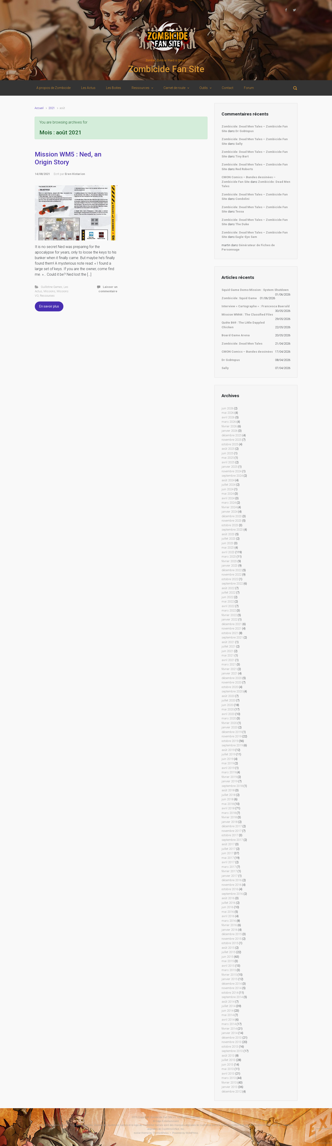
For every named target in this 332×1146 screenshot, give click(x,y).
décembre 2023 (232, 516)
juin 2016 (227, 907)
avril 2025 (228, 462)
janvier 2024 (229, 511)
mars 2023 (229, 556)
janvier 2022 (229, 619)
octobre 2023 (230, 525)
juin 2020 (227, 705)
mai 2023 (228, 547)
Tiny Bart (242, 156)
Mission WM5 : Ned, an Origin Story (68, 158)
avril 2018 (228, 808)
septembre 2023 (232, 529)
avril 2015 (228, 965)
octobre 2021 (230, 633)
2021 (51, 108)
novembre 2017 (231, 831)
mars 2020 (229, 718)
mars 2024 (229, 502)
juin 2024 (227, 489)
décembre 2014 (232, 983)
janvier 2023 (229, 565)
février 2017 (229, 871)
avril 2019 (228, 768)
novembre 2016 (231, 884)
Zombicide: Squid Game (239, 298)
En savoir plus (49, 306)
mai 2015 (228, 961)
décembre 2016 (232, 880)
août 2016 (228, 898)
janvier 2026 (229, 430)
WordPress (192, 1132)
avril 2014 (228, 1019)
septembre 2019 (232, 745)
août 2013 (228, 1055)
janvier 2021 (229, 673)
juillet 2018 (228, 795)
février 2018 (229, 817)
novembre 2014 (231, 988)
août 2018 (228, 790)
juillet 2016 (228, 902)
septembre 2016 (232, 893)
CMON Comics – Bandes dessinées (247, 351)
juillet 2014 (228, 1006)
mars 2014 (229, 1024)
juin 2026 (227, 408)
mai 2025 (228, 457)
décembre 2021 (232, 624)
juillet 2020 (228, 700)
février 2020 (229, 723)
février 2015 (229, 974)
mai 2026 (228, 412)
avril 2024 (228, 498)
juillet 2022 (228, 592)
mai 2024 (228, 493)
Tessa (239, 211)
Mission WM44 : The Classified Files (247, 314)
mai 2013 (228, 1069)
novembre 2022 (231, 574)
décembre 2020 (232, 678)
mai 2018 (228, 804)
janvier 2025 (229, 466)
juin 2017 (227, 853)
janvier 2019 (229, 781)
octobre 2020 (230, 687)
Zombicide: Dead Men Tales (242, 343)
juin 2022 (227, 597)
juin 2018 (227, 799)
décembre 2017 (232, 826)
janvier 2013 (229, 1087)
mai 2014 (228, 1015)
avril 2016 (228, 916)
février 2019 (229, 777)
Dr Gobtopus (244, 131)
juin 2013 (227, 1064)
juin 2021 (227, 651)
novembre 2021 (231, 628)
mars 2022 (229, 610)
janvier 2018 (229, 822)
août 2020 (228, 696)
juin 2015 (227, 956)
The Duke (242, 224)
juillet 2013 (228, 1060)
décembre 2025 (232, 435)
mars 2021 (229, 664)
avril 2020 (228, 714)
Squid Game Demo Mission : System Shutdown (255, 290)
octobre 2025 (230, 444)
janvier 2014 (229, 1033)
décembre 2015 (232, 934)
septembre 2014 (232, 997)
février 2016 (229, 925)
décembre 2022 (232, 570)
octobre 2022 (230, 579)
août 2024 (228, 480)
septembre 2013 (232, 1051)
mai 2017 (228, 858)
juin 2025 (227, 453)
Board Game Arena (236, 335)
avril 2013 (228, 1073)
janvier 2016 (229, 929)
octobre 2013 (230, 1046)
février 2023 (229, 561)
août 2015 (228, 947)
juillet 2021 (228, 646)
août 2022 (228, 588)
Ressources (47, 295)
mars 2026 (229, 421)
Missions (49, 291)
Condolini (242, 199)
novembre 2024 (231, 471)
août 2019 (228, 750)
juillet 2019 (228, 754)
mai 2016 (228, 911)
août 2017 (228, 844)
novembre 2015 (231, 938)
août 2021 (228, 642)
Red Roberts (244, 169)
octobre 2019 (230, 741)
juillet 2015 (228, 952)
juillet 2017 (228, 849)
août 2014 (228, 1001)
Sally (239, 143)
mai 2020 (228, 709)
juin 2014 (227, 1010)
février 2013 (229, 1082)
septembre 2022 (232, 583)
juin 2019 (227, 759)
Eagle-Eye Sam (246, 237)
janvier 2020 (229, 727)
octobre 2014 (230, 992)
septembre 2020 (232, 691)
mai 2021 (228, 655)
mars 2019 (229, 772)
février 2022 (229, 615)
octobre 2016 (230, 889)
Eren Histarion (75, 174)
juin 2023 (227, 543)
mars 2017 (229, 866)
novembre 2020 (231, 682)
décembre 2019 (232, 732)
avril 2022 (228, 606)
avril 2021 (228, 660)
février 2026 (229, 426)
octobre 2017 (230, 835)
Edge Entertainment (167, 1121)
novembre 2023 (231, 520)
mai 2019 (228, 763)
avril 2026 (228, 417)
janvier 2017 (229, 875)
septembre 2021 (232, 637)
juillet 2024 (228, 484)
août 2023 (228, 534)
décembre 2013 (232, 1037)
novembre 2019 (231, 736)
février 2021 (229, 669)
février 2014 (229, 1028)
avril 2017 (228, 862)
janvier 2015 (229, 979)
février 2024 (229, 507)
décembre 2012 (232, 1091)
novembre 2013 (231, 1042)
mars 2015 (229, 970)
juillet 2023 (228, 538)
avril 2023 (228, 552)
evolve (137, 1132)
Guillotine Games (51, 287)
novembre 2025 (231, 439)
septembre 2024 (232, 475)
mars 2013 (229, 1078)
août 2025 (228, 448)
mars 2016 (229, 920)
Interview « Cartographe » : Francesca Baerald (256, 306)
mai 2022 (228, 601)
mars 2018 (229, 813)
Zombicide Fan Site (166, 69)
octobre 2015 (230, 943)
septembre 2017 (232, 840)
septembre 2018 (232, 786)
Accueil (39, 108)
